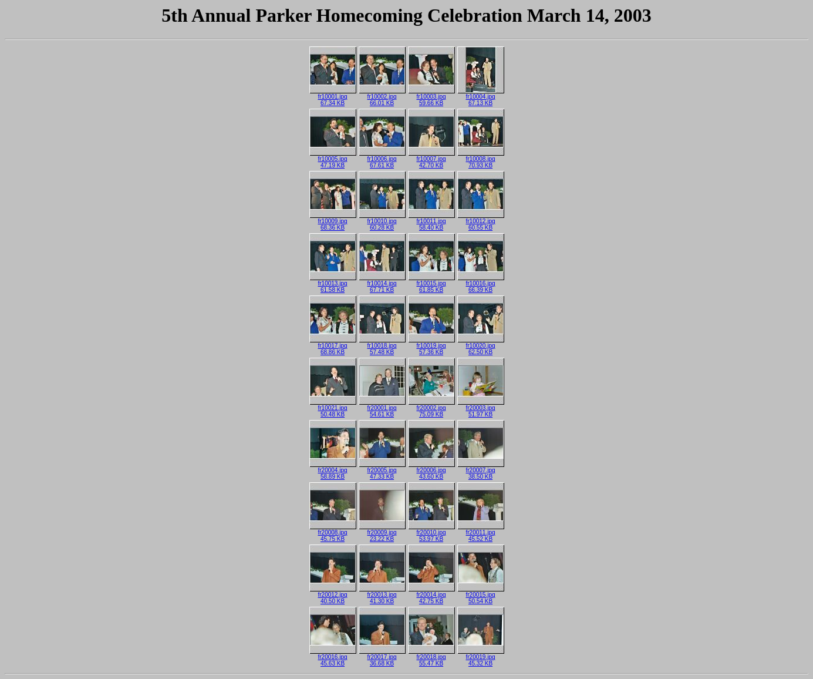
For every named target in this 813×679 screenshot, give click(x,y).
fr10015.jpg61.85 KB (431, 284)
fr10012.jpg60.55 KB (480, 222)
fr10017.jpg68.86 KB (332, 346)
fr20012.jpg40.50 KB (332, 595)
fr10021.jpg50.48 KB (332, 408)
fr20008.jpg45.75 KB (332, 533)
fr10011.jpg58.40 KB (431, 222)
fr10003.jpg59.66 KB (431, 97)
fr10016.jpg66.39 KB (480, 284)
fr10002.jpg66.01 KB (382, 97)
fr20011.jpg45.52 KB (480, 533)
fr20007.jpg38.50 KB (480, 471)
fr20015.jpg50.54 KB (480, 595)
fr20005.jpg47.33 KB (382, 471)
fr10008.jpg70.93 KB (480, 159)
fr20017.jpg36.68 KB (382, 657)
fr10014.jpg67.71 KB (382, 284)
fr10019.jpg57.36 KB (431, 346)
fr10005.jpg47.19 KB (332, 159)
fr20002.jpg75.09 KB (431, 408)
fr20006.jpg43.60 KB (431, 471)
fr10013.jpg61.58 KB (332, 284)
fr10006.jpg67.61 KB (382, 159)
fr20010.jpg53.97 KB (431, 533)
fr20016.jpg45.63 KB (332, 657)
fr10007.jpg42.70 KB (431, 159)
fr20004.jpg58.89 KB (332, 471)
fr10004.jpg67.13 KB (480, 97)
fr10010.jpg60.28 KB (382, 222)
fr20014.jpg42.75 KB (431, 595)
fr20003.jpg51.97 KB (480, 408)
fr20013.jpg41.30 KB (382, 595)
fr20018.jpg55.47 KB (431, 657)
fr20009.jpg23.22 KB (382, 533)
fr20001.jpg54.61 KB (382, 408)
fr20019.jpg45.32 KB (480, 657)
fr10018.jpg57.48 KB (382, 346)
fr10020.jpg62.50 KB (480, 346)
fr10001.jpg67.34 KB (332, 97)
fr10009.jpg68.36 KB (332, 222)
